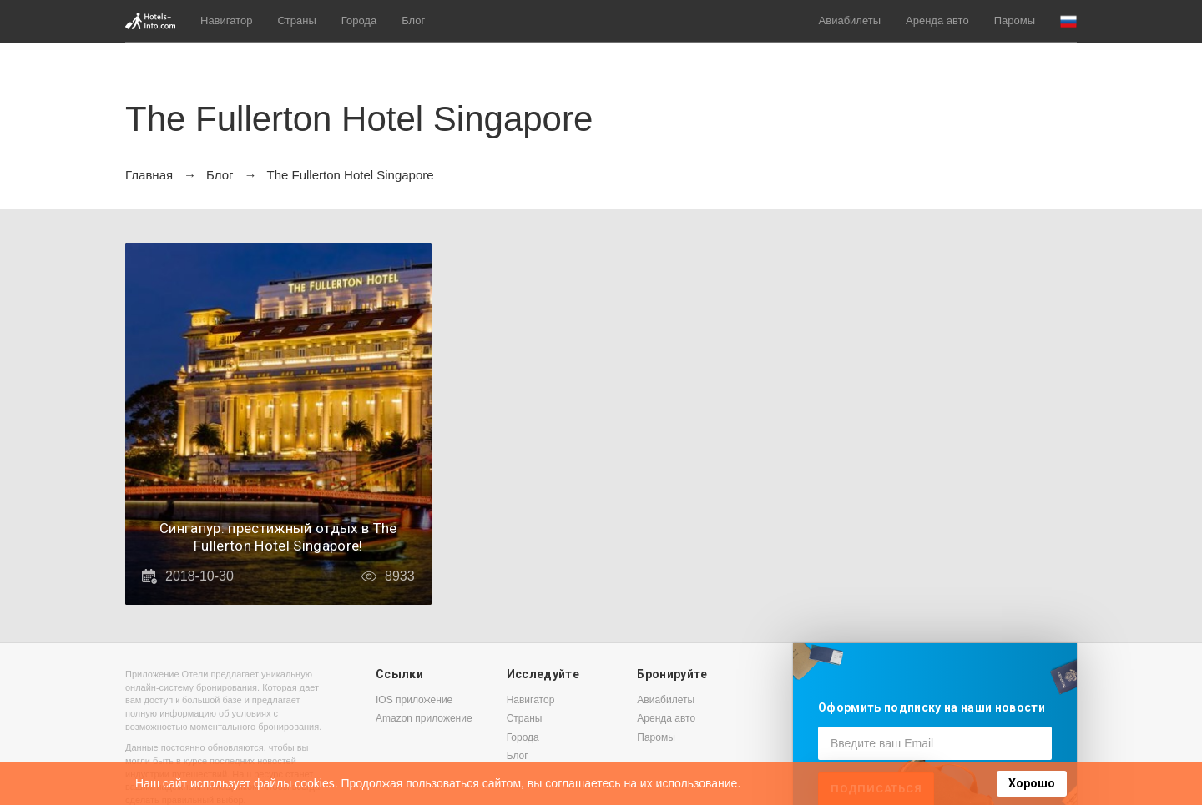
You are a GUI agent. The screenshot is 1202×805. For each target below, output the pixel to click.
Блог (413, 20)
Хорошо (1031, 783)
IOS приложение (414, 700)
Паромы (1014, 20)
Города (358, 20)
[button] (1068, 21)
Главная (149, 175)
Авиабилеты (850, 20)
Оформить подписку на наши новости (931, 707)
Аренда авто (937, 20)
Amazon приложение (424, 718)
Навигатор (226, 20)
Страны (296, 20)
